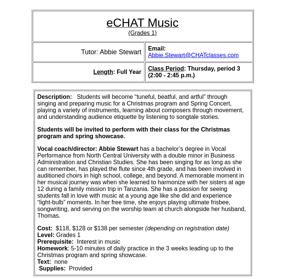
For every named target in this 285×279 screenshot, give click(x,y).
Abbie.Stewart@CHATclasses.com (193, 55)
